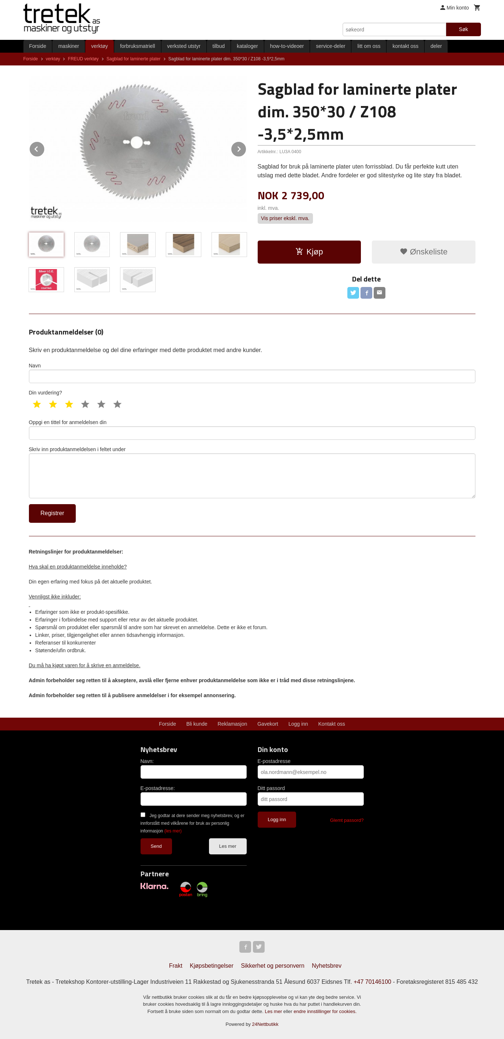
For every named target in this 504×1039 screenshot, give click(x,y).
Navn (252, 373)
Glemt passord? (347, 820)
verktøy (99, 46)
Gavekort (267, 724)
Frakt (175, 966)
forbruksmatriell (137, 46)
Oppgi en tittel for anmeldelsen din (252, 429)
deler (436, 46)
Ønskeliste (424, 251)
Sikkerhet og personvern (272, 966)
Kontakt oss (331, 724)
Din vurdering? (45, 393)
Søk (463, 29)
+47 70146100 (372, 982)
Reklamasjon (232, 724)
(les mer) (173, 831)
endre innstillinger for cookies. (325, 1011)
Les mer (227, 846)
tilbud (219, 46)
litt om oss (368, 46)
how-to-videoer (287, 46)
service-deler (330, 46)
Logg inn (298, 724)
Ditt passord (271, 788)
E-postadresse (274, 761)
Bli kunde (197, 724)
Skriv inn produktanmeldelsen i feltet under (252, 472)
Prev (44, 147)
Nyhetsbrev (326, 966)
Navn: (147, 761)
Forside (37, 46)
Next (246, 147)
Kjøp (309, 251)
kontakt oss (405, 46)
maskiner (68, 46)
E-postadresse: (158, 788)
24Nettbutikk (265, 1024)
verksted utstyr (184, 46)
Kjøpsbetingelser (212, 966)
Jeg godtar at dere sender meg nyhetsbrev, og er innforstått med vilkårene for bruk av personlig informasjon (192, 823)
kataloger (247, 46)
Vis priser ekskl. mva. (285, 218)
